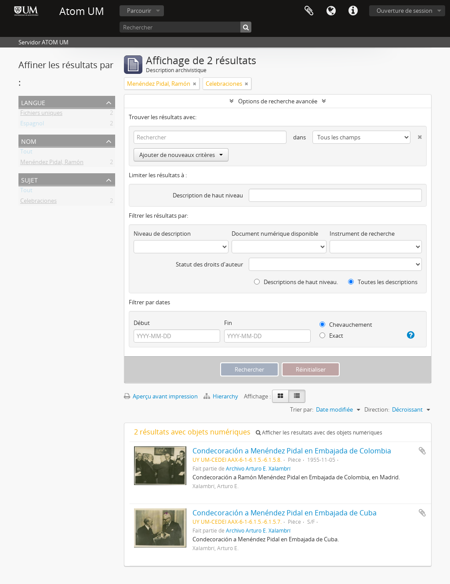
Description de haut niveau (208, 195)
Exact (331, 335)
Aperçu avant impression (161, 396)
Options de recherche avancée (277, 101)
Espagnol (32, 125)
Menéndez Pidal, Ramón (51, 164)
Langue (331, 11)
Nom (28, 140)
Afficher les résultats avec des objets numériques (319, 432)
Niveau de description (162, 233)
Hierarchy (221, 396)
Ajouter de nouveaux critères (181, 155)
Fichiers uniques (41, 114)
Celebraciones (38, 202)
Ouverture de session (404, 11)
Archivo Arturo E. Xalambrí (258, 468)
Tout (26, 153)
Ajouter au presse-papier (422, 450)
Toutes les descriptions (382, 282)
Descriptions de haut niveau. (296, 282)
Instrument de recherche (362, 233)
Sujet (29, 179)
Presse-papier (309, 11)
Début (142, 323)
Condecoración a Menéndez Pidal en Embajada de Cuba (284, 513)
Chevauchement (345, 324)
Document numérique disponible (275, 233)
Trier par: (301, 409)
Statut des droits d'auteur (209, 264)
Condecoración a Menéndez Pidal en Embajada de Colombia (291, 451)
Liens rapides (353, 11)
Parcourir (139, 11)
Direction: (376, 409)
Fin (228, 323)
